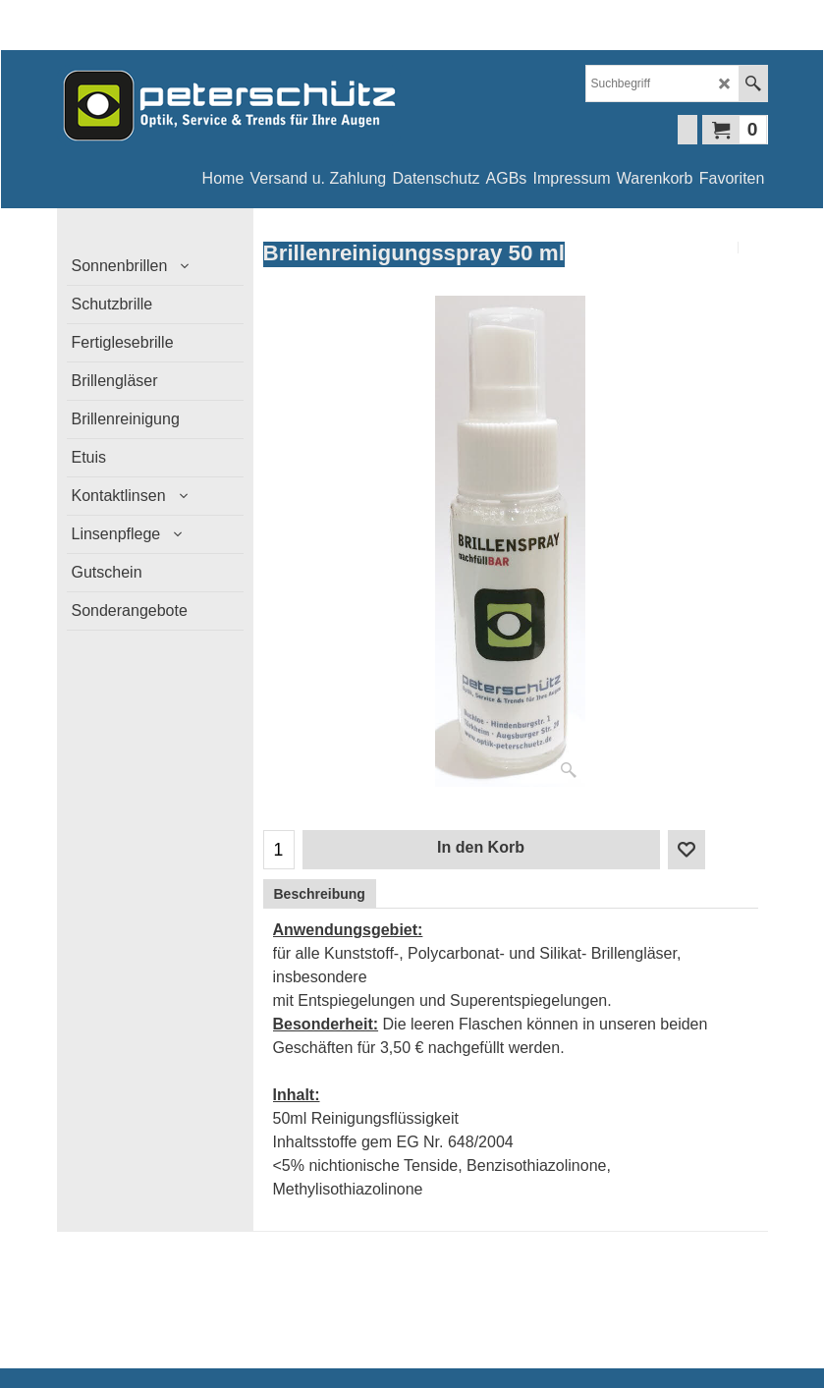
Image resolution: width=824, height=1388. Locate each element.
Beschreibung (319, 894)
